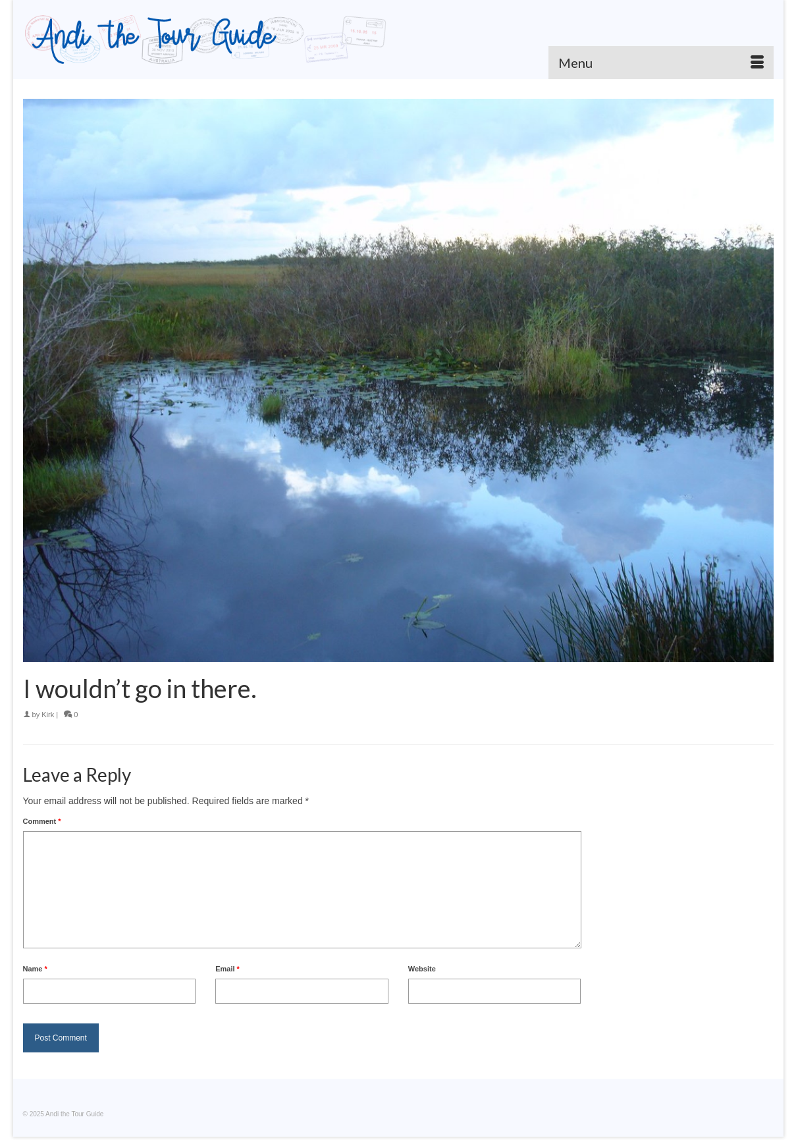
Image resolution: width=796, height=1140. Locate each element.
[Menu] (661, 62)
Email (227, 969)
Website (422, 969)
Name (35, 969)
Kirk (47, 715)
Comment (42, 821)
